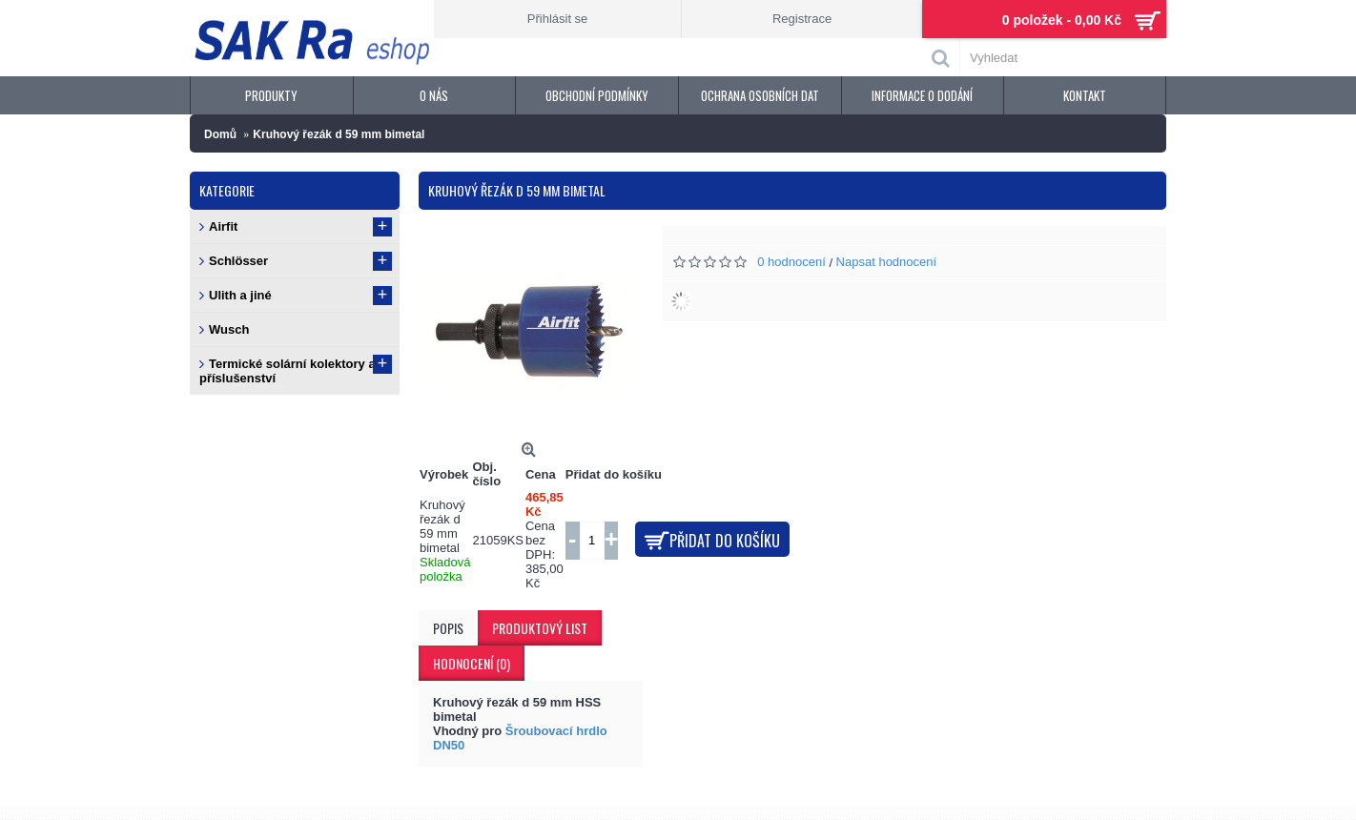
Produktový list (539, 628)
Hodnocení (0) (471, 663)
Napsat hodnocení (886, 262)
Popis (448, 628)
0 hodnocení (791, 262)
